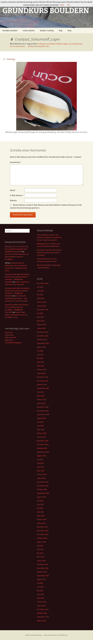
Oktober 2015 (42, 572)
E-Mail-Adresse (17, 195)
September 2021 (43, 388)
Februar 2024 (41, 302)
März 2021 (40, 396)
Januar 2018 (41, 523)
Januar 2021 (41, 403)
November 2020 (42, 411)
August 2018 (41, 497)
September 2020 (43, 414)
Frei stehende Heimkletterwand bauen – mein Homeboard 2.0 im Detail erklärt (16, 298)
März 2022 (40, 366)
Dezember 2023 (42, 309)
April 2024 (40, 298)
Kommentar (15, 162)
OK (68, 5)
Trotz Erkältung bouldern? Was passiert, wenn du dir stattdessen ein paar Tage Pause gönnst (49, 237)
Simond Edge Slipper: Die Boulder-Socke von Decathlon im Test (16, 314)
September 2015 (43, 575)
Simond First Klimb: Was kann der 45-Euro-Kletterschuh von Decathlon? (17, 256)
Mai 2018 (40, 508)
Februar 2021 (41, 399)
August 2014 (41, 620)
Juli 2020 (40, 422)
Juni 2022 (40, 354)
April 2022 (40, 362)
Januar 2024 (41, 306)
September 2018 (43, 493)
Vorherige (9, 59)
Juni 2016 (40, 549)
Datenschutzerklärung (33, 635)
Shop (69, 30)
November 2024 (42, 283)
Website (13, 200)
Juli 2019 (40, 459)
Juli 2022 (40, 351)
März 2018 (40, 516)
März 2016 (40, 557)
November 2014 (42, 609)
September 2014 (43, 617)
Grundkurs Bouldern (10, 30)
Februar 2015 (41, 602)
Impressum (9, 332)
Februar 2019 (41, 474)
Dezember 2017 (42, 527)
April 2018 (40, 512)
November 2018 (42, 486)
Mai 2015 (40, 590)
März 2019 (40, 471)
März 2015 (40, 598)
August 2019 (41, 456)
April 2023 (40, 317)
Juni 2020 (40, 426)
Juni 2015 (40, 587)
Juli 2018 (40, 501)
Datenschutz (9, 335)
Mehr (62, 5)
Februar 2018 (41, 519)
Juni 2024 (40, 291)
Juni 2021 (40, 392)
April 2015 (40, 594)
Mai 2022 (40, 358)
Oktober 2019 (42, 448)
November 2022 (42, 336)
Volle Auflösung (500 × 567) (39, 46)
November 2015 (42, 568)
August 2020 (41, 418)
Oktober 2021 (42, 384)
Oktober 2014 (42, 613)
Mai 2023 (40, 313)
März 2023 (40, 321)
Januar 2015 (41, 605)
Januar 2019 (41, 478)
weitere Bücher (29, 30)
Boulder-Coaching (47, 30)
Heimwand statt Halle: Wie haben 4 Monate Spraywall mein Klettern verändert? (49, 252)
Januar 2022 (41, 373)
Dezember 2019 (42, 441)
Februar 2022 (41, 369)
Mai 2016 (40, 553)
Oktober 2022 (42, 339)
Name (13, 190)
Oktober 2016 (42, 538)
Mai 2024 (40, 294)
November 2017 (42, 531)
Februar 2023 (41, 324)
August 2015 (41, 579)
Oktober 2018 (42, 489)
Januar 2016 (41, 561)
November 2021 (42, 381)
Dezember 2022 (42, 332)
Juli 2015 (40, 583)
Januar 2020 (41, 437)
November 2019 (42, 444)
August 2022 (41, 347)
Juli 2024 (40, 287)
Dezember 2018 (42, 482)
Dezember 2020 (42, 407)
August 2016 (41, 542)
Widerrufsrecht (10, 337)
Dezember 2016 (42, 534)
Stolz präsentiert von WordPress (56, 635)
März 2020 (40, 429)
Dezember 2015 (42, 564)
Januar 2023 (41, 328)
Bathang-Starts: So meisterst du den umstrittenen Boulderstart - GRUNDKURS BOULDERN (16, 249)
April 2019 (40, 467)
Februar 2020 (41, 433)
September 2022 (43, 343)
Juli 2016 (40, 546)
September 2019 (43, 452)
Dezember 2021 (42, 377)
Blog (60, 30)
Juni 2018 (40, 504)
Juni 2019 (40, 463)
